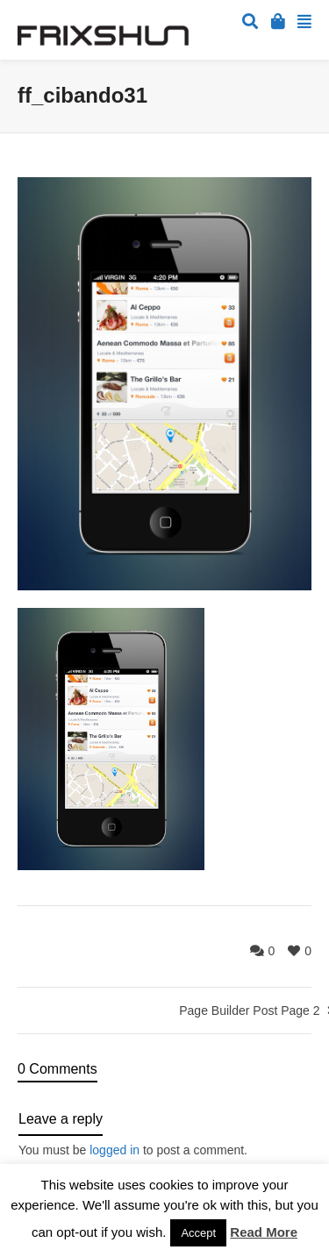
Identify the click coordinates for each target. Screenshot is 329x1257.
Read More (263, 1232)
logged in (114, 1150)
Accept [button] (198, 1232)
